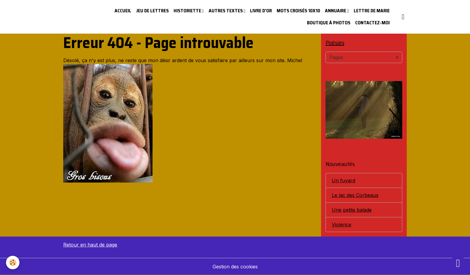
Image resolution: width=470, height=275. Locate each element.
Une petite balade (352, 210)
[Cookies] (12, 262)
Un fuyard (343, 180)
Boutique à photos (328, 22)
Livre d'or (261, 10)
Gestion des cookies (235, 267)
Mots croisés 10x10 (298, 10)
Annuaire (336, 10)
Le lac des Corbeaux (355, 195)
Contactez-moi (372, 22)
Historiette (188, 10)
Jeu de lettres (152, 10)
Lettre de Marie (372, 10)
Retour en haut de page (90, 245)
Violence (341, 225)
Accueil (123, 10)
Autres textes (226, 10)
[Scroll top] (458, 262)
